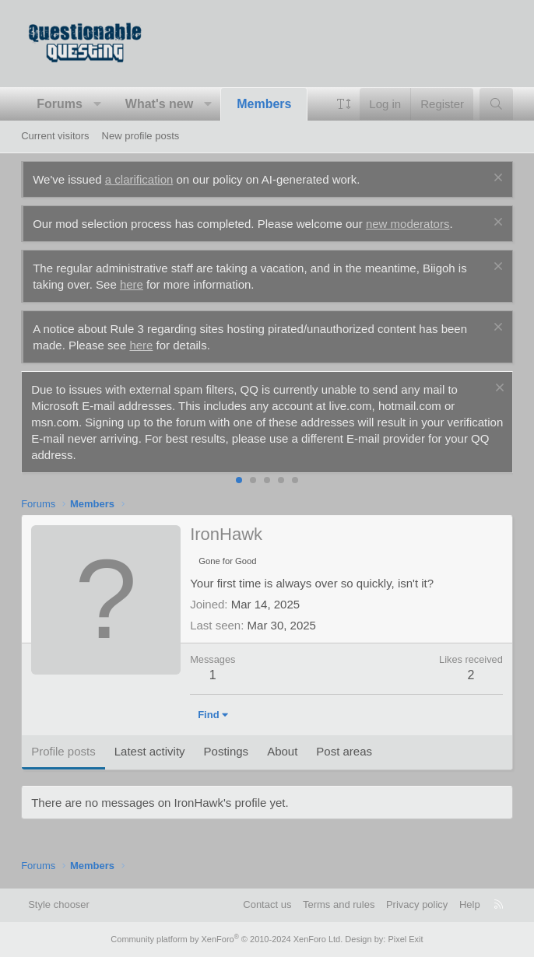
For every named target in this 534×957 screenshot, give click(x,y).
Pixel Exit (405, 939)
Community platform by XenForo (227, 939)
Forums (60, 103)
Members (264, 103)
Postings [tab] (226, 751)
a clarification (139, 179)
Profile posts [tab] (63, 751)
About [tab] (282, 751)
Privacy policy (417, 904)
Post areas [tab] (344, 751)
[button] (97, 104)
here (131, 284)
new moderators (408, 223)
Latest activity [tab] (149, 751)
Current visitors (55, 136)
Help (469, 904)
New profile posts (141, 136)
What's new (159, 103)
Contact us (267, 904)
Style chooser (59, 904)
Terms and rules (338, 904)
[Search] (496, 104)
